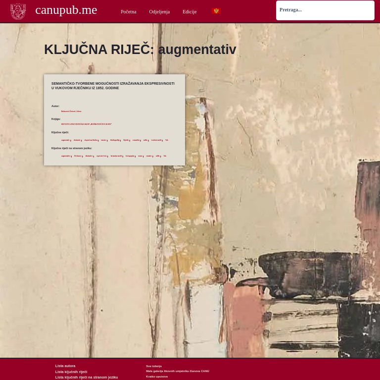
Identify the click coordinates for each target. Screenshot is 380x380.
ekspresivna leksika (106, 139)
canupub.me (66, 10)
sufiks (80, 147)
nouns (64, 169)
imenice (125, 139)
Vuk (111, 147)
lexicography (164, 163)
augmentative (69, 163)
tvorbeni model (96, 147)
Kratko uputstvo (157, 376)
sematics (77, 169)
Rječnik (157, 139)
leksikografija (141, 139)
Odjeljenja (159, 11)
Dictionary (87, 163)
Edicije (189, 11)
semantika (67, 147)
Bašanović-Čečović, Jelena (78, 110)
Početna (129, 11)
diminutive (103, 163)
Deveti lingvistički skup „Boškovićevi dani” (104, 123)
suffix (89, 169)
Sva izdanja (153, 366)
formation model (144, 163)
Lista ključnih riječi (68, 371)
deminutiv (85, 139)
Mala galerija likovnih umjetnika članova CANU (177, 371)
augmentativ (68, 139)
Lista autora (63, 366)
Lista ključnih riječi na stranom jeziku (80, 376)
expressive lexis (122, 163)
